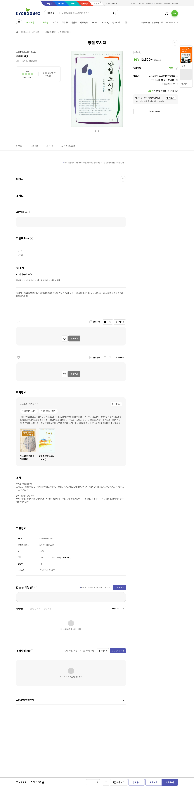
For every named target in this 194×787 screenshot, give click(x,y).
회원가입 (134, 3)
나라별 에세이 (50, 32)
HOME (17, 32)
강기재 (19, 56)
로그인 (141, 3)
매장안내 (167, 3)
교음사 (18, 61)
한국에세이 (64, 32)
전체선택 (96, 322)
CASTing (105, 22)
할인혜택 (155, 23)
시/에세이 (35, 32)
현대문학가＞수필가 (48, 411)
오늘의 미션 (145, 23)
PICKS (94, 22)
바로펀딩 (84, 22)
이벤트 (74, 22)
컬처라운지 (117, 22)
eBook (61, 4)
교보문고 (48, 4)
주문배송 (159, 3)
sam (73, 3)
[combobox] (52, 13)
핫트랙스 (84, 4)
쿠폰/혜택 (184, 84)
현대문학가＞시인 (28, 411)
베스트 (56, 22)
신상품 (65, 22)
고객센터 (175, 3)
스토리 (96, 4)
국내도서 (24, 32)
